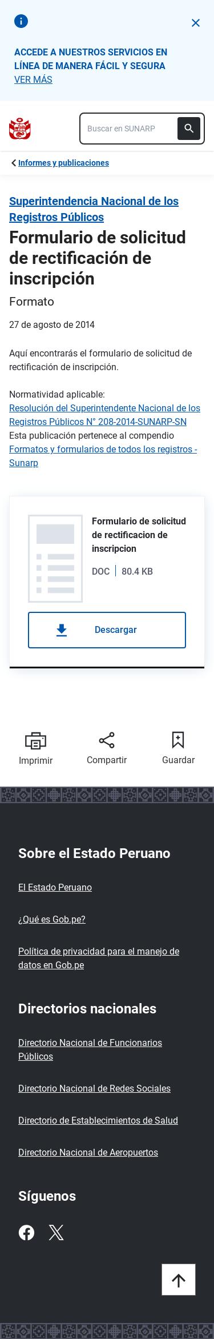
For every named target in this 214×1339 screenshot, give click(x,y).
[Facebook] (26, 1233)
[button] (196, 23)
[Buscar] (188, 128)
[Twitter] (56, 1233)
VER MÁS (33, 79)
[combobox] (142, 129)
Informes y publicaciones (63, 162)
